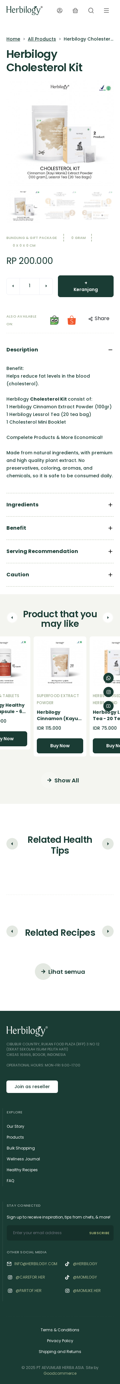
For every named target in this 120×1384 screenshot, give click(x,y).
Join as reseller (32, 1086)
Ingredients (22, 504)
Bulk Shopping (21, 1148)
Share (98, 318)
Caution (17, 574)
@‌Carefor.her (30, 1277)
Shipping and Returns (60, 1351)
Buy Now (60, 745)
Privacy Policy (60, 1340)
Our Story (15, 1126)
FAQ (10, 1180)
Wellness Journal (23, 1159)
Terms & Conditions (60, 1330)
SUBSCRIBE (99, 1232)
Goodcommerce (60, 1373)
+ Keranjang (86, 286)
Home (13, 39)
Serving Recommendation (42, 551)
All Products (42, 39)
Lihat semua (60, 971)
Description (22, 349)
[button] (12, 619)
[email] (46, 1233)
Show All (60, 780)
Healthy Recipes (22, 1170)
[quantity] (30, 286)
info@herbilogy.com (35, 1263)
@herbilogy (85, 1263)
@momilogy (85, 1277)
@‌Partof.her (29, 1290)
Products (15, 1137)
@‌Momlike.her (87, 1290)
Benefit (16, 528)
